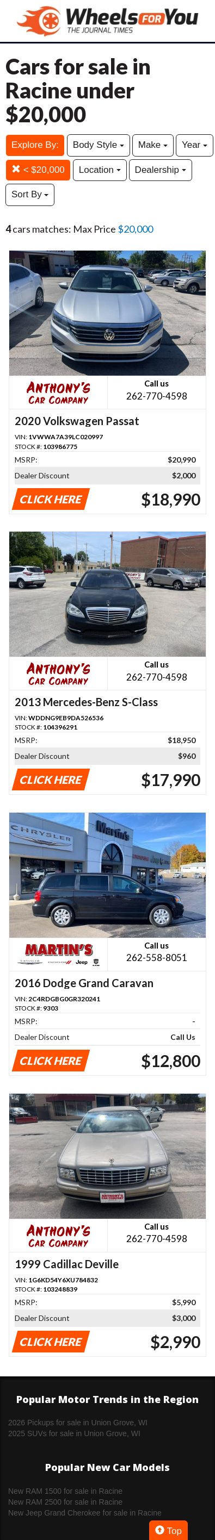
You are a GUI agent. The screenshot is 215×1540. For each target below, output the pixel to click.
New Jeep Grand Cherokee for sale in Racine (85, 1512)
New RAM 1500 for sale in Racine (65, 1491)
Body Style (98, 145)
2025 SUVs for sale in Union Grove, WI (74, 1433)
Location (100, 170)
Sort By (29, 194)
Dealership (160, 170)
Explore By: (35, 145)
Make (153, 145)
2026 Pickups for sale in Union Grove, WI (78, 1422)
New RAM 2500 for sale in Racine (65, 1502)
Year (194, 145)
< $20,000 (38, 170)
